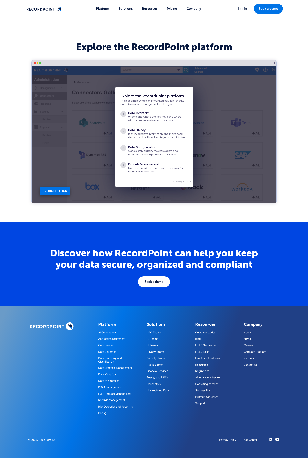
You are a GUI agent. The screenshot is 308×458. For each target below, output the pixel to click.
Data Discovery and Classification (110, 360)
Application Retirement (111, 338)
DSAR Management (110, 387)
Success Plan (203, 390)
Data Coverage (107, 351)
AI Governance (107, 332)
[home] (44, 9)
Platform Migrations (206, 396)
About (247, 332)
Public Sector (155, 364)
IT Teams (152, 345)
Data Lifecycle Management (115, 367)
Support (200, 403)
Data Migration (107, 374)
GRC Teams (154, 332)
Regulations (202, 371)
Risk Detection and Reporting (115, 406)
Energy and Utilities (158, 377)
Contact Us (250, 364)
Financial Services (157, 371)
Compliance (105, 345)
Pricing (172, 9)
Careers (248, 345)
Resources (201, 364)
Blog (198, 338)
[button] (102, 8)
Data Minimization (108, 380)
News (247, 338)
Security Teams (156, 358)
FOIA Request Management (114, 393)
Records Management (111, 400)
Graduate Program (255, 351)
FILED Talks (202, 351)
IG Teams (152, 338)
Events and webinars (207, 358)
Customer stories (205, 332)
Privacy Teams (155, 351)
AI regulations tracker (208, 377)
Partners (249, 358)
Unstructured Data (158, 390)
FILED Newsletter (205, 345)
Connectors (153, 384)
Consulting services (206, 384)
